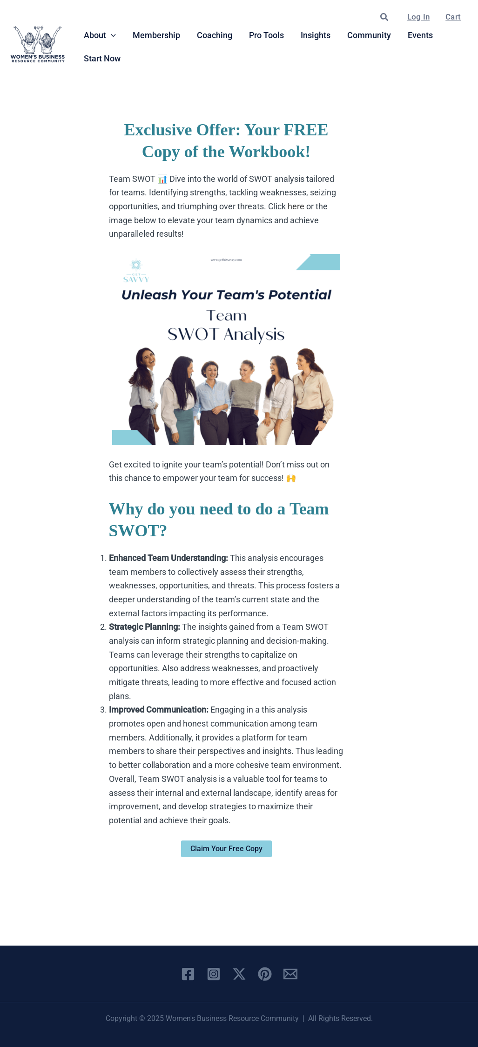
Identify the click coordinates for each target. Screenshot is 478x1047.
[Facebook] (188, 974)
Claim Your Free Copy (226, 848)
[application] (111, 35)
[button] (384, 17)
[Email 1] (290, 974)
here (296, 206)
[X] (239, 974)
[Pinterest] (265, 974)
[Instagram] (214, 974)
